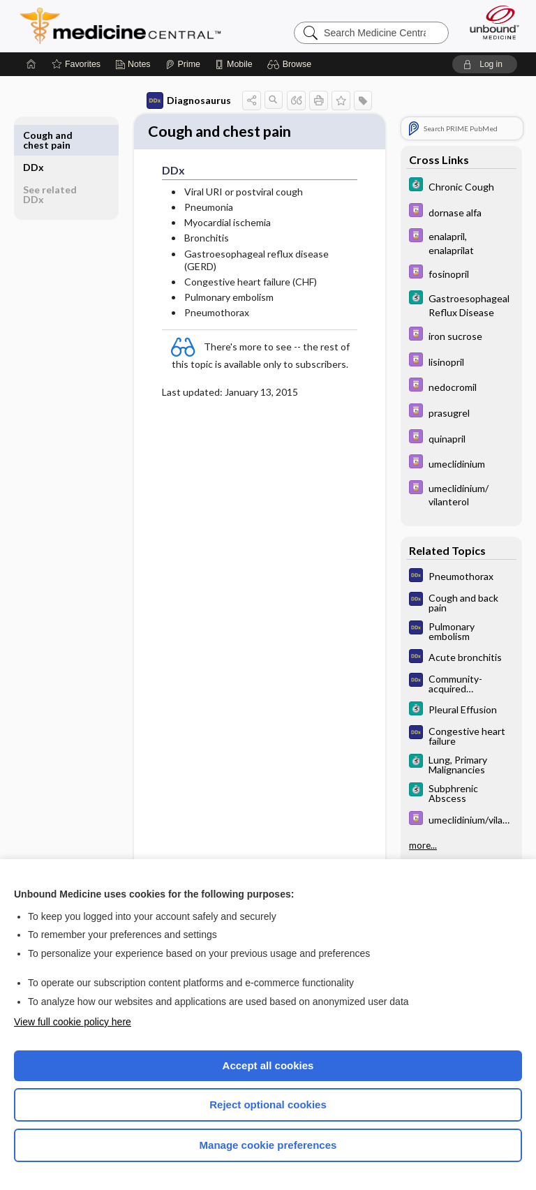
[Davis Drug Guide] (461, 212)
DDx (33, 135)
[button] (291, 64)
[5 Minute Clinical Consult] (461, 186)
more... (423, 845)
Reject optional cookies (268, 1104)
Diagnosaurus (189, 100)
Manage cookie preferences (268, 1145)
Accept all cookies (268, 1065)
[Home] (31, 64)
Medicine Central (129, 26)
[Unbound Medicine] (490, 22)
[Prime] (182, 64)
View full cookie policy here (72, 1021)
